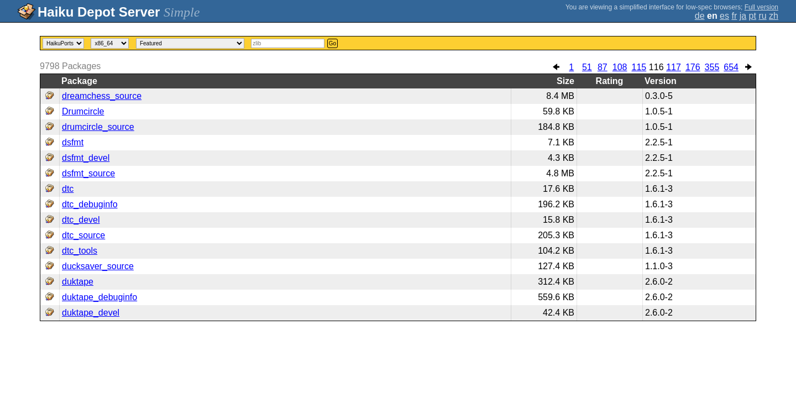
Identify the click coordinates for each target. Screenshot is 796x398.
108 (619, 67)
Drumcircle (83, 111)
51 (587, 67)
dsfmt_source (88, 173)
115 (638, 67)
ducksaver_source (98, 266)
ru (762, 15)
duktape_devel (90, 312)
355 (712, 67)
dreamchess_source (102, 96)
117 (673, 67)
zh (773, 15)
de (700, 15)
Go (332, 43)
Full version (761, 7)
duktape (77, 281)
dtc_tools (79, 250)
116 (656, 67)
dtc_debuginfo (90, 204)
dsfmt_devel (85, 158)
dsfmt (72, 142)
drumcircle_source (98, 127)
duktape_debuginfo (99, 297)
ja (743, 15)
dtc (68, 188)
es (724, 15)
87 (603, 67)
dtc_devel (81, 219)
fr (734, 15)
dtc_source (83, 235)
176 (692, 67)
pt (752, 15)
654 (731, 67)
